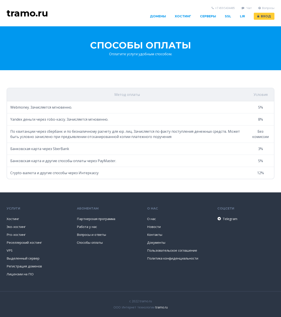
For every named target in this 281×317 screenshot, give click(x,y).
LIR (242, 16)
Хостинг (183, 16)
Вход (264, 16)
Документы (156, 242)
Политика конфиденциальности (172, 258)
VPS (10, 250)
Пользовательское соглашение (172, 250)
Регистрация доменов (24, 266)
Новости (154, 226)
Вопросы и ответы (91, 234)
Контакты (154, 234)
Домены (158, 16)
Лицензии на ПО (20, 274)
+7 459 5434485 (223, 8)
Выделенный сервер (23, 258)
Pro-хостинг (16, 234)
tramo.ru (161, 307)
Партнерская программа (96, 219)
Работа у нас (87, 226)
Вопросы (266, 8)
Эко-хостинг (16, 226)
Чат (246, 8)
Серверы (208, 16)
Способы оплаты (90, 242)
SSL (228, 16)
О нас (151, 219)
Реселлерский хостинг (24, 242)
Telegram (227, 219)
